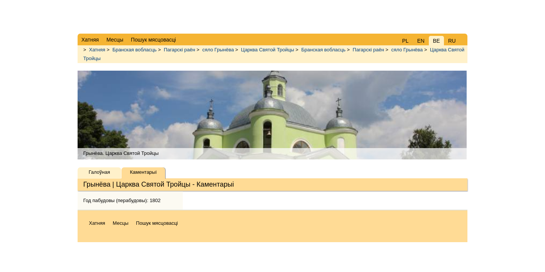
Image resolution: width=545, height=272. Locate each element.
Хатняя (97, 50)
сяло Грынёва (218, 50)
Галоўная (99, 172)
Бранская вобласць (134, 50)
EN (420, 41)
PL (405, 41)
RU (452, 41)
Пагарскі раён (179, 50)
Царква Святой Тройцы (267, 50)
